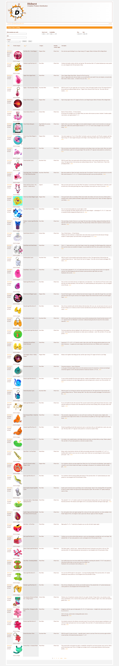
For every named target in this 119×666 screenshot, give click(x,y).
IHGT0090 (9, 209)
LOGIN (110, 23)
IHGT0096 (9, 609)
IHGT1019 (9, 366)
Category (9, 39)
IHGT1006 (9, 585)
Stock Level (44, 32)
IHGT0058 (9, 536)
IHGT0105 (9, 560)
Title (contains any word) (12, 32)
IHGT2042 (9, 160)
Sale (84, 32)
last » (65, 658)
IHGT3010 (9, 111)
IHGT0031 (9, 148)
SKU (8, 36)
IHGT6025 (9, 354)
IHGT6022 (9, 99)
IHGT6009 (9, 51)
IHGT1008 (9, 548)
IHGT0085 (9, 281)
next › (61, 658)
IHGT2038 (9, 633)
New (78, 32)
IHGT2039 (9, 390)
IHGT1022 (9, 512)
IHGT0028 (9, 439)
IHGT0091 (9, 342)
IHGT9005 (9, 184)
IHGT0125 (9, 172)
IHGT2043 (9, 87)
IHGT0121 (9, 75)
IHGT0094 (9, 524)
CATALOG (9, 23)
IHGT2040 (9, 318)
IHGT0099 (9, 645)
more (89, 78)
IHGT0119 (9, 451)
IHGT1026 (9, 487)
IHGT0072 (9, 415)
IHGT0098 (9, 269)
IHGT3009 (9, 233)
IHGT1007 (9, 572)
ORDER (14, 23)
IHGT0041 (9, 330)
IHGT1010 (9, 63)
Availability (52, 32)
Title (25, 45)
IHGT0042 (9, 306)
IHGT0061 (9, 402)
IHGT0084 (9, 621)
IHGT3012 (9, 597)
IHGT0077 (9, 245)
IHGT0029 (9, 427)
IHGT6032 (9, 196)
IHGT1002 (9, 221)
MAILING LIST (20, 23)
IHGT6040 (9, 463)
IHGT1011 (9, 475)
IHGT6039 (9, 136)
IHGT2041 (9, 257)
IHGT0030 (9, 378)
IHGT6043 (9, 294)
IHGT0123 (9, 124)
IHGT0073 (9, 500)
